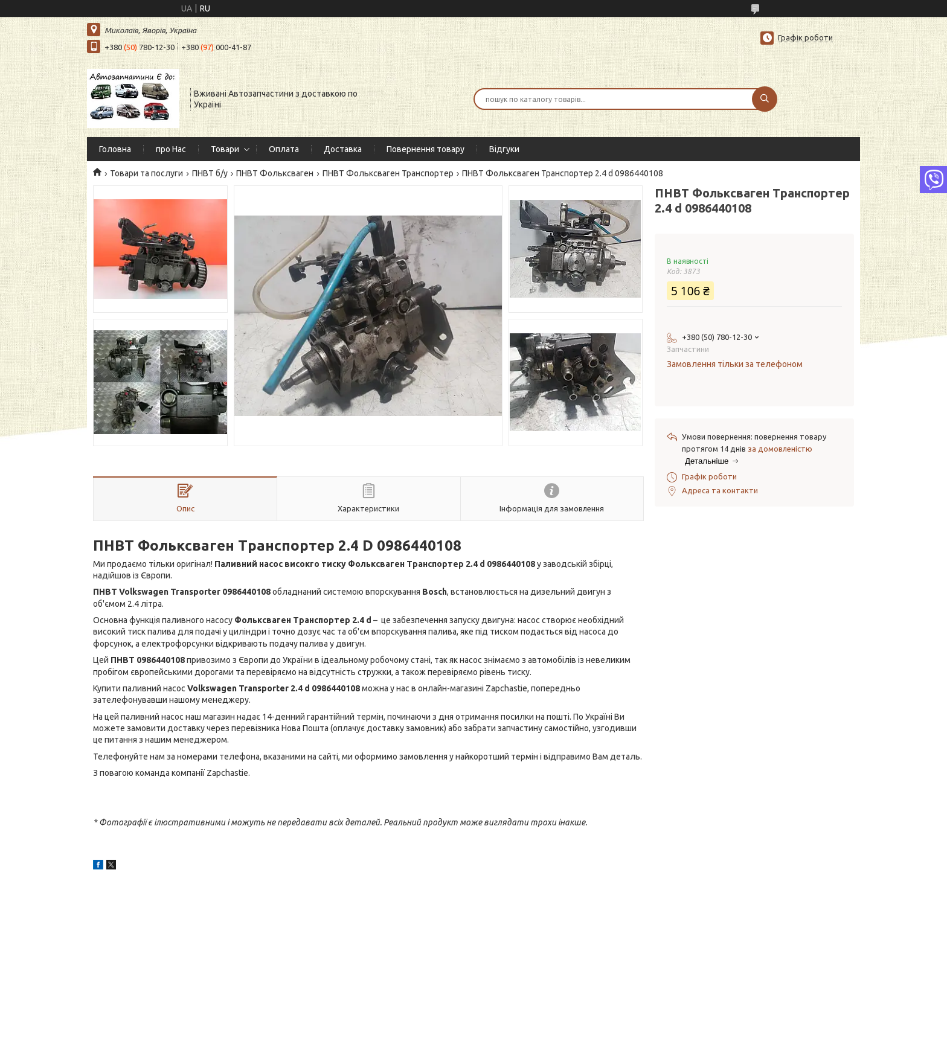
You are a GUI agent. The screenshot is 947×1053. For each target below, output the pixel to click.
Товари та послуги (146, 173)
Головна (115, 149)
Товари (225, 149)
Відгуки (504, 149)
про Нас (171, 149)
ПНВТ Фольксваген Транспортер (388, 173)
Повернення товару (425, 149)
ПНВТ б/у (210, 173)
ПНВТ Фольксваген (274, 173)
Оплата (284, 149)
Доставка (343, 149)
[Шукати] (764, 99)
